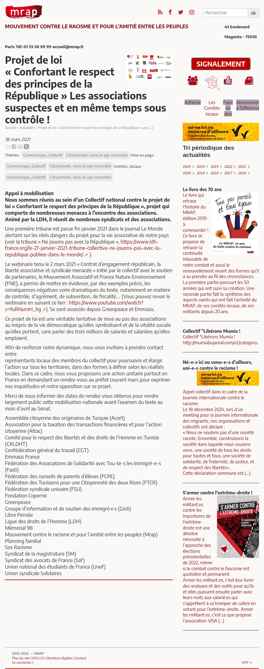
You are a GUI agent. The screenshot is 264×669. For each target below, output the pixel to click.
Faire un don (228, 108)
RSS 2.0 (38, 658)
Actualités (27, 127)
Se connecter (21, 662)
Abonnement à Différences (249, 105)
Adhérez (193, 102)
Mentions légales (59, 658)
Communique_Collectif (42, 155)
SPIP (245, 662)
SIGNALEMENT (220, 64)
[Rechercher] (225, 12)
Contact (81, 658)
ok (253, 13)
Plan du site (21, 658)
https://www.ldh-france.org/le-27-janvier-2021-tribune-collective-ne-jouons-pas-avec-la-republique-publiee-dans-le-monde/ (83, 248)
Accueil (10, 127)
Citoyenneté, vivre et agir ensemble (97, 155)
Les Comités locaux (212, 108)
